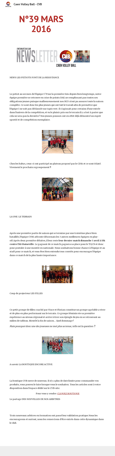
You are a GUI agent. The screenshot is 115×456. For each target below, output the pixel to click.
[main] (41, 24)
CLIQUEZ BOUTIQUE (68, 393)
